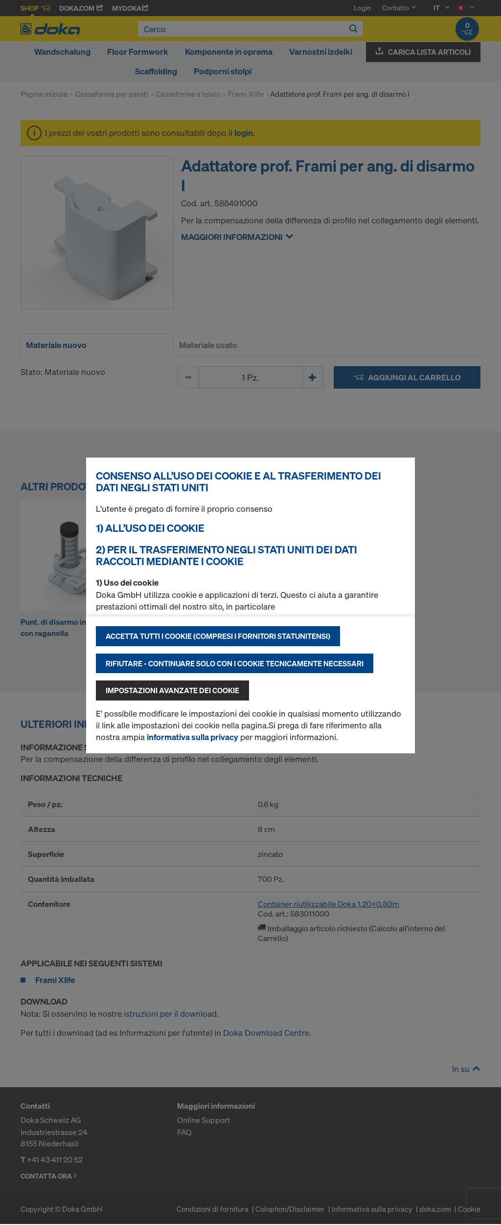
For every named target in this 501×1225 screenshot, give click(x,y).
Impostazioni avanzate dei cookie (172, 690)
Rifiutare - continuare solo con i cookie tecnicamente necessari (235, 663)
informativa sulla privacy (192, 737)
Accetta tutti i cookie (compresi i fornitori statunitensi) (218, 636)
